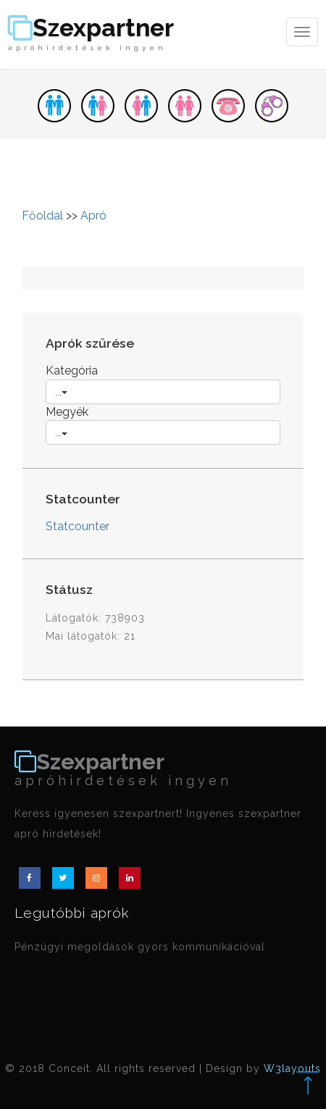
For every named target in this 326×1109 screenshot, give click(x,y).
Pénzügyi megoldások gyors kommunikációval (139, 947)
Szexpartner (91, 34)
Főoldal (42, 215)
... (61, 392)
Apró (93, 215)
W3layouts (292, 1068)
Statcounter (77, 526)
